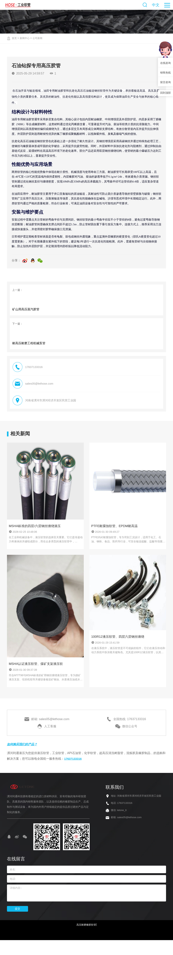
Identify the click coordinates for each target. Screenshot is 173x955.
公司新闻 (39, 38)
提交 (17, 923)
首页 (14, 38)
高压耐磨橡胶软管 (86, 938)
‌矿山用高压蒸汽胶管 (26, 313)
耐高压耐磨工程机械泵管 (29, 351)
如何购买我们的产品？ (24, 758)
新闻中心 (25, 38)
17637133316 (73, 773)
